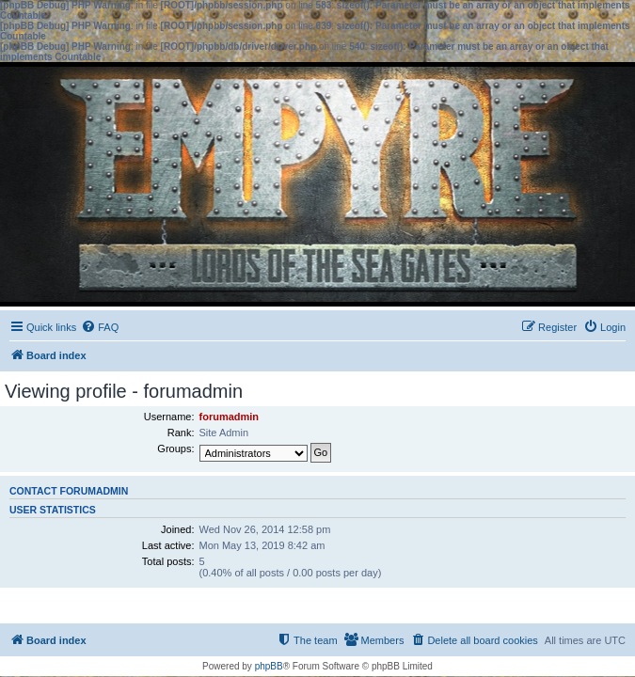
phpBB (269, 666)
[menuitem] (100, 327)
